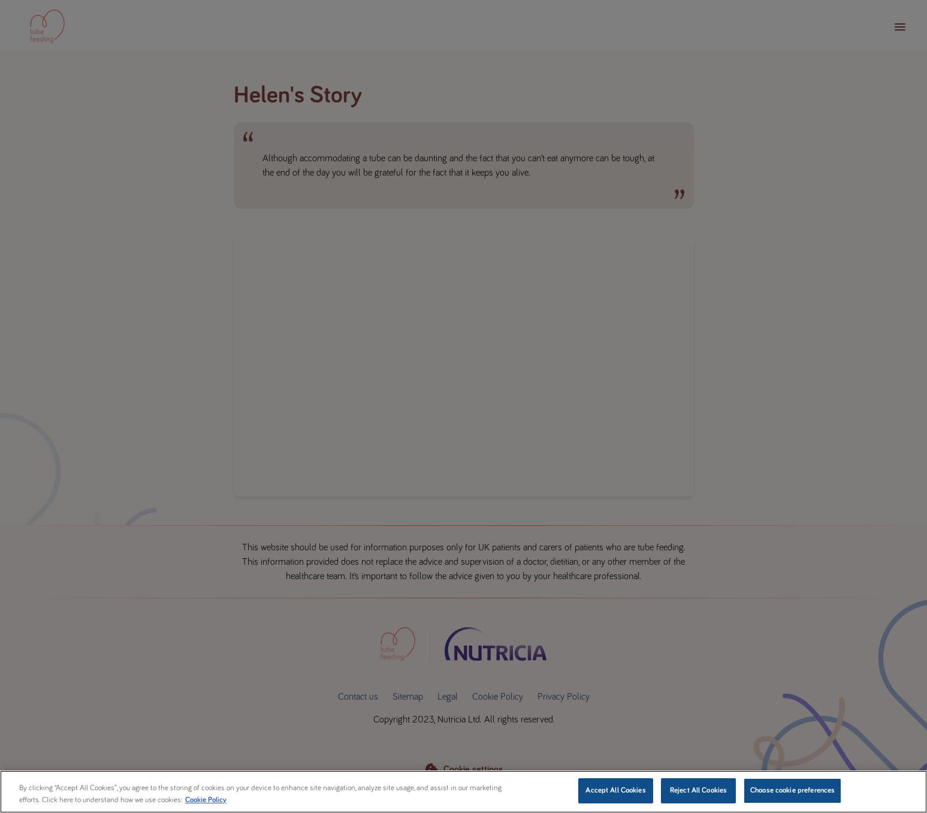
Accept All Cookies (615, 790)
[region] (463, 791)
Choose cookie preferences (792, 790)
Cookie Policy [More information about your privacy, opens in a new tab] (206, 800)
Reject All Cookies (698, 790)
